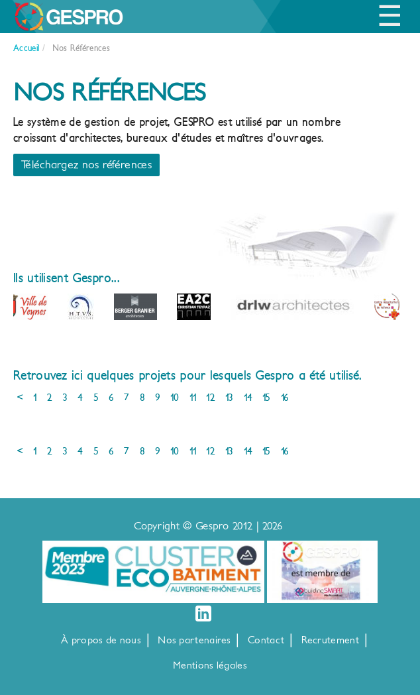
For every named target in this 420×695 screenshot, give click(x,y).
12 (210, 397)
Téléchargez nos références (86, 165)
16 (285, 397)
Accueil (26, 48)
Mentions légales (210, 665)
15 (266, 397)
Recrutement (330, 640)
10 (175, 397)
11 (193, 397)
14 (248, 397)
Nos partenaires (194, 640)
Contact (266, 640)
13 (229, 397)
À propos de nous (101, 640)
